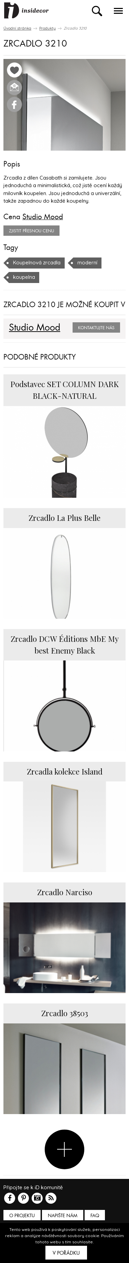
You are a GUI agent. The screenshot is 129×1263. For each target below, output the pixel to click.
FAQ (94, 1216)
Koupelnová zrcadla (37, 262)
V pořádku (66, 1253)
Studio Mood (42, 216)
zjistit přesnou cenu (31, 231)
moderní (87, 262)
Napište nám (62, 1216)
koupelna (24, 277)
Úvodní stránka (17, 28)
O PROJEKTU (22, 1216)
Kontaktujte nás (96, 328)
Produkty (47, 28)
